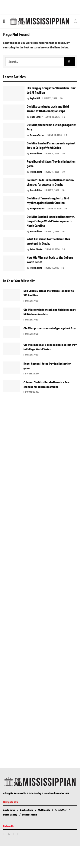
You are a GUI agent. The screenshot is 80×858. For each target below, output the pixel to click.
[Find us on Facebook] (3, 834)
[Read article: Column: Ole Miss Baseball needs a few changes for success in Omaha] (14, 185)
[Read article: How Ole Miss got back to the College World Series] (14, 263)
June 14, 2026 (52, 153)
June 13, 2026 (52, 190)
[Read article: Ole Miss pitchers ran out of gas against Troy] (14, 130)
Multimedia (44, 810)
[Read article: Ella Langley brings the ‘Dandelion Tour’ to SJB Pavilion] (14, 93)
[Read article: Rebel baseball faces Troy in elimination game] (14, 167)
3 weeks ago (30, 319)
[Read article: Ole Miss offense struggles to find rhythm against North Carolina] (14, 204)
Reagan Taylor (37, 135)
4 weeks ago (31, 373)
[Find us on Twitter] (8, 834)
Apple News (9, 810)
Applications (26, 810)
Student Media (29, 814)
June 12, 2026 (52, 231)
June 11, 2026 (52, 268)
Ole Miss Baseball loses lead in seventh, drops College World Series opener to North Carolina (51, 221)
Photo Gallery (10, 814)
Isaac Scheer (36, 117)
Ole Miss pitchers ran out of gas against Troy (49, 328)
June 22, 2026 (49, 98)
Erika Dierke (36, 249)
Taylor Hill (35, 98)
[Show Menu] (4, 21)
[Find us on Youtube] (17, 834)
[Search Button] (75, 21)
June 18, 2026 (52, 117)
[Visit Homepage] (39, 21)
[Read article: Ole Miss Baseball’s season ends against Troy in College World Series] (14, 149)
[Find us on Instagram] (13, 834)
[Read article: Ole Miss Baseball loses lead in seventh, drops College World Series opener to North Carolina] (14, 222)
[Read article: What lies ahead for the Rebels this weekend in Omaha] (14, 244)
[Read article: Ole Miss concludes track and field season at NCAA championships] (14, 112)
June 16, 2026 (54, 135)
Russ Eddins (36, 153)
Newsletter (61, 810)
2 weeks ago (30, 300)
